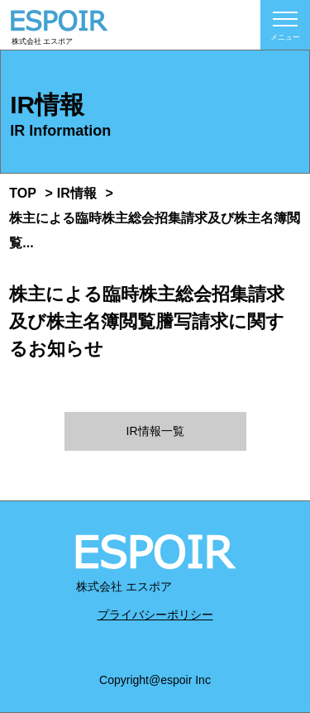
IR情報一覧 (155, 431)
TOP (22, 193)
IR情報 (77, 193)
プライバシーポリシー (155, 614)
